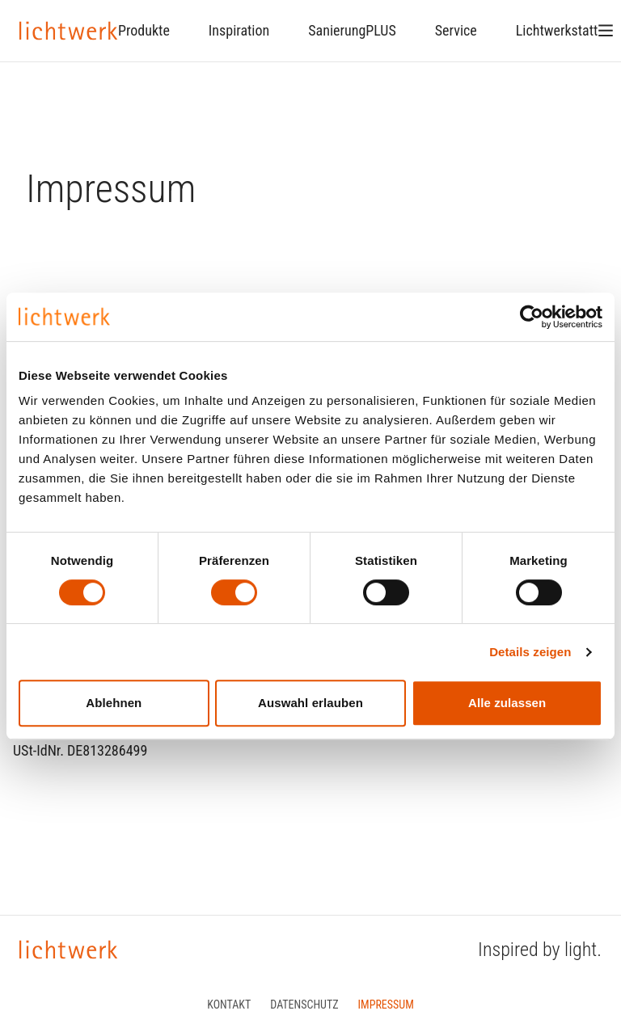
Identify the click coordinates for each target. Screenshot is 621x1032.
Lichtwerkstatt (557, 30)
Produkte (144, 30)
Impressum (386, 1004)
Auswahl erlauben (310, 703)
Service (456, 30)
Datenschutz (304, 1004)
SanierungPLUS (352, 30)
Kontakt (229, 1004)
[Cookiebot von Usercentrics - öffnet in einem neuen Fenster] (531, 317)
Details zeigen (530, 652)
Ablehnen (114, 703)
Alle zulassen (507, 703)
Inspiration (239, 30)
